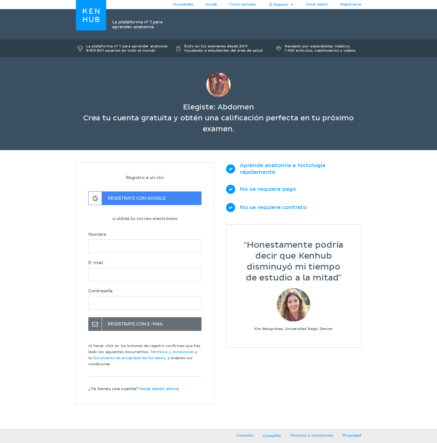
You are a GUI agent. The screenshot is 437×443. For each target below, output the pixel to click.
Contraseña (100, 291)
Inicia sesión (317, 4)
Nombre (97, 234)
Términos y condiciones (172, 352)
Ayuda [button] (211, 4)
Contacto (245, 436)
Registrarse (350, 4)
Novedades (183, 4)
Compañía (272, 436)
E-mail (95, 263)
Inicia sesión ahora (158, 389)
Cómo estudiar (243, 4)
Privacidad (351, 436)
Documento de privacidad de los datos (129, 358)
